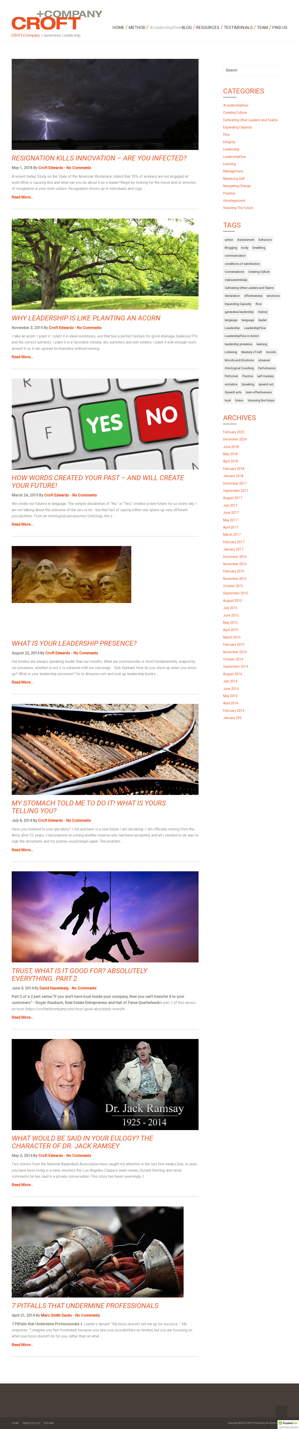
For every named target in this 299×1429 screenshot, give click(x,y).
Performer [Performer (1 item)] (231, 376)
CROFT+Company (25, 35)
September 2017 (235, 491)
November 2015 (235, 579)
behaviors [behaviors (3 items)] (265, 239)
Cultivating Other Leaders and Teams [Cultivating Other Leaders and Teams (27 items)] (249, 288)
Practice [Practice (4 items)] (247, 376)
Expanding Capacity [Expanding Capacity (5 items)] (238, 304)
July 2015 (230, 608)
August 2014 (232, 674)
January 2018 (233, 476)
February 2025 (233, 432)
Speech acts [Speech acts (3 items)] (233, 392)
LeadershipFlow (234, 157)
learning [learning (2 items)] (261, 344)
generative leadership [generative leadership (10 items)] (239, 312)
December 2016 (235, 557)
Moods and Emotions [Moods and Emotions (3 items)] (239, 360)
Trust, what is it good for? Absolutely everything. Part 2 (79, 974)
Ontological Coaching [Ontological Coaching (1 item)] (239, 368)
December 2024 (235, 439)
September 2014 (235, 666)
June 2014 (231, 689)
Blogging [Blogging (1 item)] (231, 247)
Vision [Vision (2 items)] (239, 400)
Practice (229, 193)
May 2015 (230, 622)
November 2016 (235, 564)
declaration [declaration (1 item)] (232, 296)
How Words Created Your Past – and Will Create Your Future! (98, 481)
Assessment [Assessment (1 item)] (245, 239)
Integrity (229, 142)
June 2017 (231, 512)
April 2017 (230, 527)
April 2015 (230, 630)
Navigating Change (237, 186)
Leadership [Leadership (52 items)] (232, 328)
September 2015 (235, 593)
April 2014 (230, 703)
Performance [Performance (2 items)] (266, 368)
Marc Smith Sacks (56, 1315)
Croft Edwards (50, 168)
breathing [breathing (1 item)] (259, 247)
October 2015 (233, 586)
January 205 (232, 718)
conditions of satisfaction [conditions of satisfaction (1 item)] (242, 264)
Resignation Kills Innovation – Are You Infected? (99, 158)
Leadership (231, 149)
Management (233, 171)
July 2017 (230, 505)
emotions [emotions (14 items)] (273, 296)
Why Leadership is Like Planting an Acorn (86, 318)
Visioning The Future (238, 208)
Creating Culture (235, 112)
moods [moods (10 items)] (271, 352)
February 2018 (233, 469)
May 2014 (230, 696)
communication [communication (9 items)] (235, 255)
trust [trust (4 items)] (228, 400)
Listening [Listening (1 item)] (231, 352)
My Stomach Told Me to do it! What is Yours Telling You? (89, 807)
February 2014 (233, 711)
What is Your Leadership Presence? (74, 643)
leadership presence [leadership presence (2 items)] (238, 344)
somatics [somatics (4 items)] (231, 384)
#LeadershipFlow (236, 105)
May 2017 (230, 520)
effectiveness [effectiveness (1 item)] (253, 296)
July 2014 (230, 681)
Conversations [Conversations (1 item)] (234, 271)
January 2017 (233, 549)
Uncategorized (234, 200)
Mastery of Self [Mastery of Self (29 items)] (251, 352)
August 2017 (232, 498)
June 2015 (231, 615)
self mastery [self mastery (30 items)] (265, 376)
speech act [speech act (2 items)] (266, 384)
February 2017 (233, 542)
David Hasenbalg (53, 988)
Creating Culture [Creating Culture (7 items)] (259, 271)
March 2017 (232, 534)
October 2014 (233, 659)
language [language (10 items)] (248, 320)
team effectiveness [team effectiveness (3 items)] (259, 392)
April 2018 (230, 461)
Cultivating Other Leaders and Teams (250, 120)
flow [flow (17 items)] (259, 304)
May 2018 (230, 454)
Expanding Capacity (237, 127)
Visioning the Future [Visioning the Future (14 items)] (261, 400)
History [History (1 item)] (262, 312)
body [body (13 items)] (244, 247)
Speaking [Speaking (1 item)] (248, 384)
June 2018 (231, 447)
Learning (229, 164)
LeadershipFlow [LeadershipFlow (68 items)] (255, 328)
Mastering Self (234, 179)
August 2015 (232, 601)
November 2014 (235, 652)
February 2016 (233, 571)
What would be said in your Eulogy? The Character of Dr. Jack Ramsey (82, 1142)
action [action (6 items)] (229, 239)
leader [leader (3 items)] (262, 320)
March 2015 (232, 637)
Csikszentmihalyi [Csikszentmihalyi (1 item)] (236, 280)
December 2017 (235, 483)
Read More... (22, 197)
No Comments (78, 168)
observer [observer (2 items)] (264, 360)
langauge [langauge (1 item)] (231, 320)
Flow (226, 134)
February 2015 (233, 644)
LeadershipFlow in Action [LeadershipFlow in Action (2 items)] (242, 336)
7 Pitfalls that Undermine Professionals (85, 1305)
